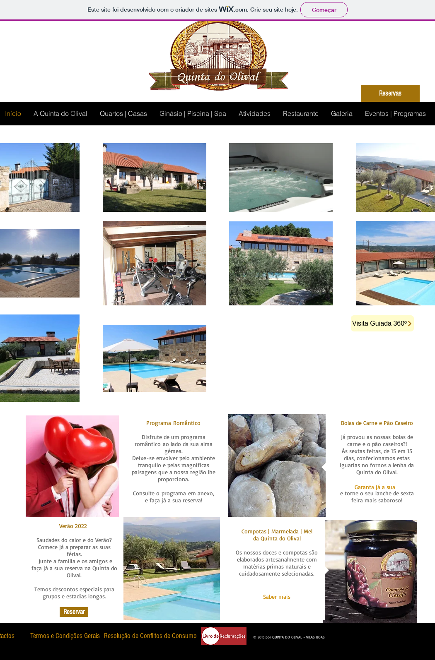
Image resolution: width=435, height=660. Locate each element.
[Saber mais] (276, 596)
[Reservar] (74, 612)
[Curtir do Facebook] (345, 635)
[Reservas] (390, 93)
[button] (375, 487)
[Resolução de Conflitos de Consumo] (150, 635)
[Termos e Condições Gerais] (65, 635)
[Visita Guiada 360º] (382, 323)
